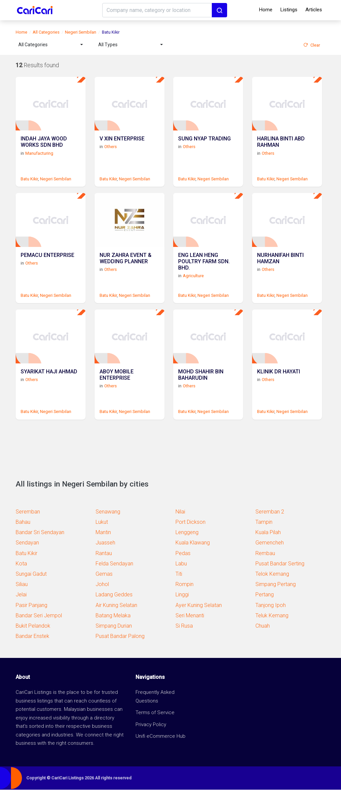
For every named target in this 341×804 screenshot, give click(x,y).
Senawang (108, 526)
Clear (311, 45)
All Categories (46, 32)
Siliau (22, 598)
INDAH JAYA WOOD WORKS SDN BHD (44, 147)
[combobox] (51, 45)
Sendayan (27, 557)
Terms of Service (155, 727)
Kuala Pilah (268, 546)
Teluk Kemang (271, 630)
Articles (313, 10)
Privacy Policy (151, 739)
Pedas (182, 567)
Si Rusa (184, 640)
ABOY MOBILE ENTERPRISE (117, 389)
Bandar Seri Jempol (39, 630)
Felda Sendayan (114, 578)
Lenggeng (186, 546)
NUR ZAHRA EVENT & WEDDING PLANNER (126, 268)
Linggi (182, 609)
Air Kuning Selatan (116, 619)
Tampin (263, 536)
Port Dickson (190, 536)
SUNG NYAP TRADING (204, 144)
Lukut (102, 536)
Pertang (264, 609)
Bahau (23, 536)
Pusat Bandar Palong (120, 650)
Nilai (180, 526)
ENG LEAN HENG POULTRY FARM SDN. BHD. (204, 271)
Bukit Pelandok (33, 640)
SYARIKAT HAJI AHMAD (49, 386)
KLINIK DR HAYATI (278, 386)
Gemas (104, 588)
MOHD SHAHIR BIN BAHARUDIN (200, 389)
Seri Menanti (189, 630)
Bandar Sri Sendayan (40, 546)
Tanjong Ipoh (270, 619)
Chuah (262, 640)
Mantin (103, 546)
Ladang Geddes (114, 609)
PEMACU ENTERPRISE (47, 265)
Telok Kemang (272, 588)
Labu (181, 578)
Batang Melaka (113, 630)
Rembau (265, 567)
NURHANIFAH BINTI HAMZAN (280, 268)
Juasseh (105, 557)
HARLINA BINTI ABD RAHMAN (281, 147)
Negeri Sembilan (80, 32)
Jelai (21, 609)
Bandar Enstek (32, 650)
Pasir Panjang (31, 619)
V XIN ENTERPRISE (122, 144)
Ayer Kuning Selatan (198, 619)
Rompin (184, 598)
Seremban (28, 526)
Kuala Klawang (192, 557)
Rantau (104, 567)
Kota (21, 578)
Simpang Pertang (275, 598)
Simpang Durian (114, 640)
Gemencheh (269, 557)
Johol (102, 598)
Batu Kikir (29, 183)
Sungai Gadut (31, 588)
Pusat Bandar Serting (279, 578)
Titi (178, 588)
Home (265, 10)
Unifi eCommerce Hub (160, 751)
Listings (288, 10)
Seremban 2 (269, 526)
